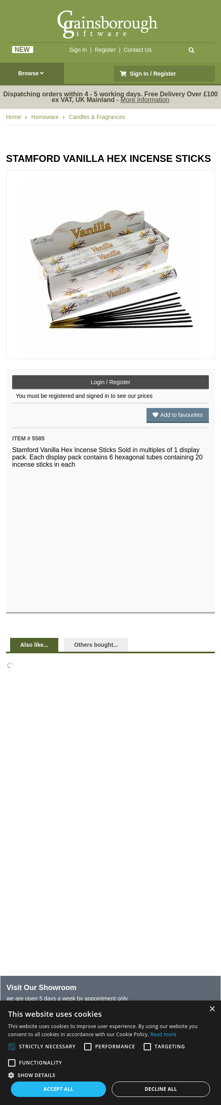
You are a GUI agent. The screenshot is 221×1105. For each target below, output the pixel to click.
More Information (145, 99)
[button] (110, 1074)
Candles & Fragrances (97, 117)
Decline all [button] (161, 1089)
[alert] (110, 1053)
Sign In (78, 50)
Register (105, 50)
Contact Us (137, 50)
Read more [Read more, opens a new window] (163, 1034)
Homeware (45, 117)
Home (13, 117)
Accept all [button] (59, 1089)
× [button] (212, 1009)
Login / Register (110, 382)
